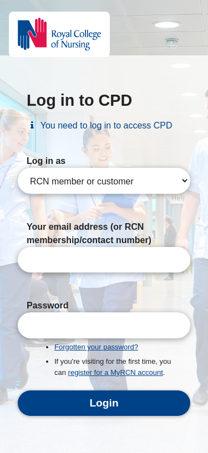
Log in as (46, 161)
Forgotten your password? (96, 347)
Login (103, 403)
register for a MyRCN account (115, 372)
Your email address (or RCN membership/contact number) (89, 233)
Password (48, 305)
